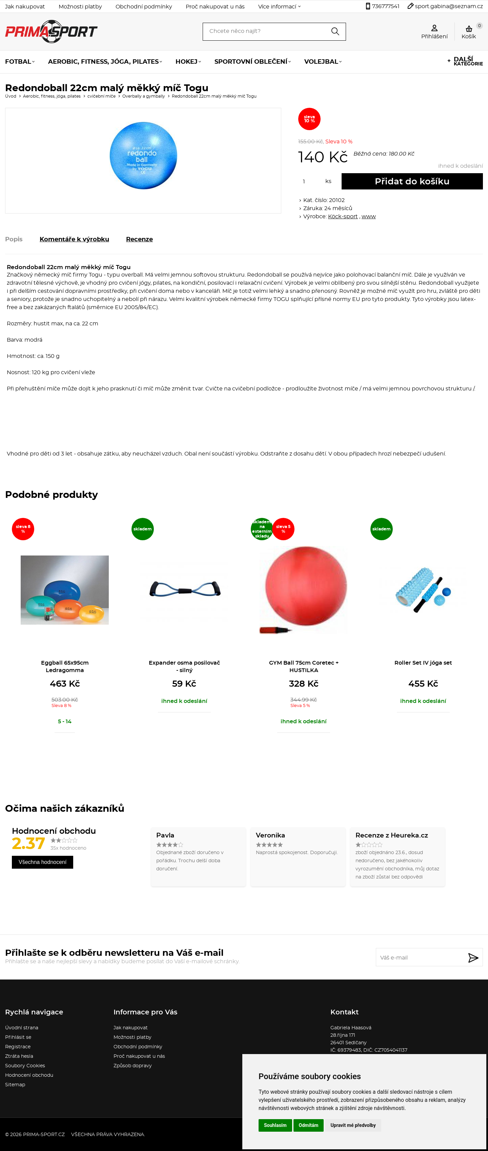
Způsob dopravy (133, 1066)
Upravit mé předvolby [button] (352, 1125)
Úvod (10, 96)
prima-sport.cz (44, 1134)
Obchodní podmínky (144, 6)
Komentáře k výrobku (74, 240)
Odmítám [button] (309, 1125)
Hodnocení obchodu (29, 1075)
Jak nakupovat (25, 6)
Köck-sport (343, 216)
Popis (14, 240)
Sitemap (15, 1085)
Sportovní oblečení (251, 62)
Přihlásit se (18, 1037)
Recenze (139, 240)
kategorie (468, 61)
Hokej (187, 62)
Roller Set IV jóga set (423, 663)
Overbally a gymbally (143, 96)
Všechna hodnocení (42, 862)
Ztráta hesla (19, 1056)
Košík (472, 30)
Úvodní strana (21, 1028)
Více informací (277, 6)
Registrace (17, 1047)
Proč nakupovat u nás (215, 6)
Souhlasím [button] (275, 1125)
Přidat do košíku (412, 181)
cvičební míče (101, 96)
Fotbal (18, 62)
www (369, 216)
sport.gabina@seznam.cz (449, 6)
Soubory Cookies (25, 1066)
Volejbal (321, 62)
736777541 (386, 6)
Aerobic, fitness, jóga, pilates (103, 62)
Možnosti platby (80, 6)
